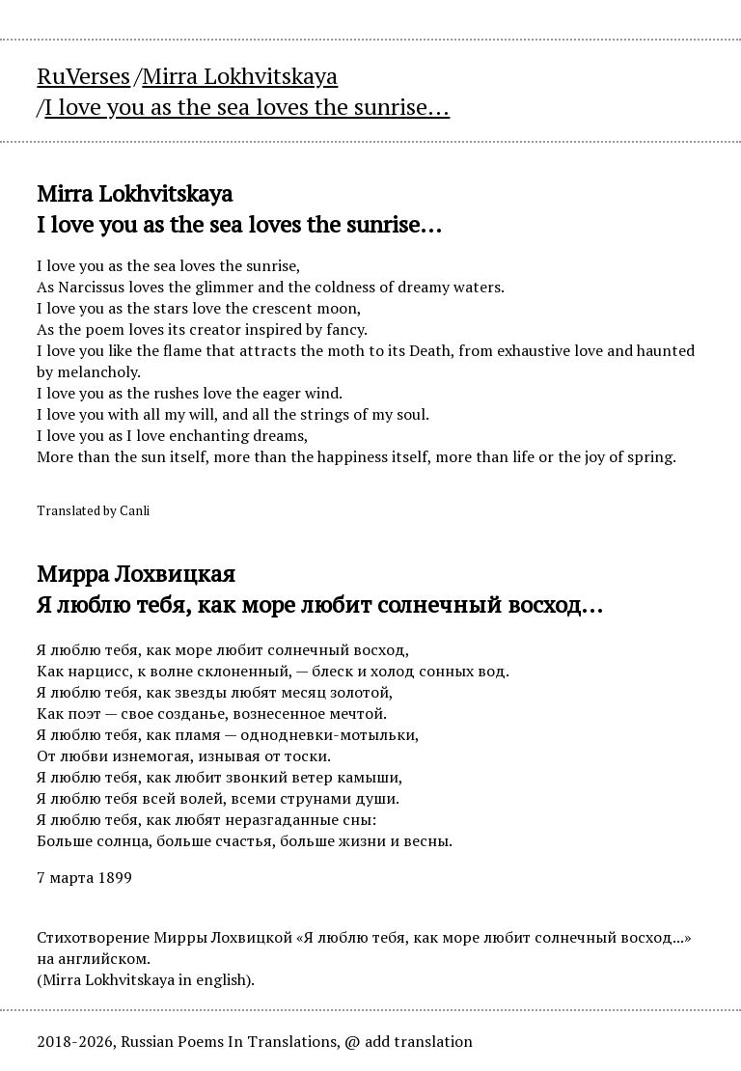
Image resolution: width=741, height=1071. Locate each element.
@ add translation (408, 1041)
